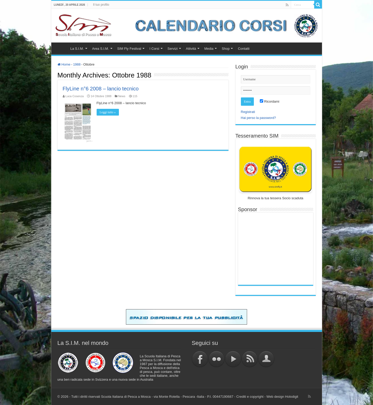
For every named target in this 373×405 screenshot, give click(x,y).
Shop (225, 49)
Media (208, 49)
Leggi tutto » (108, 112)
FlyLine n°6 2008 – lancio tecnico (101, 88)
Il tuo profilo (101, 4)
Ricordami (269, 101)
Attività (191, 49)
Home (60, 47)
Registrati (248, 112)
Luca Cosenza (75, 96)
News (121, 96)
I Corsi (154, 49)
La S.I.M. (77, 49)
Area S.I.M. (100, 49)
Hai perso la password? (258, 118)
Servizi (173, 49)
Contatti (243, 49)
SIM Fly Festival (129, 49)
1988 (77, 64)
